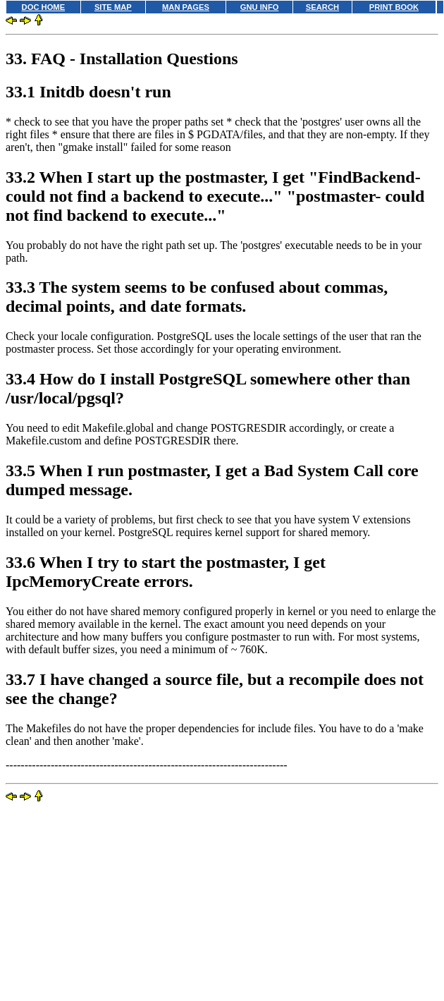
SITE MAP (113, 7)
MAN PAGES (185, 7)
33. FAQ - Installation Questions (122, 58)
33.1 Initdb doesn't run (88, 92)
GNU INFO (259, 7)
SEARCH (322, 7)
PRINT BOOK (394, 7)
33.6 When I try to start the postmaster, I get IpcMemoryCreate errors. (166, 571)
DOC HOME (44, 7)
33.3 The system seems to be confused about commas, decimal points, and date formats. (197, 296)
